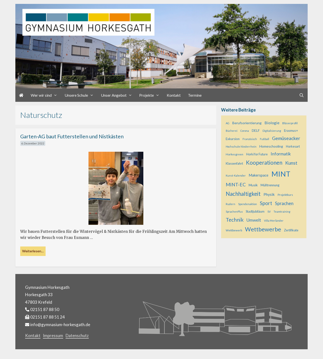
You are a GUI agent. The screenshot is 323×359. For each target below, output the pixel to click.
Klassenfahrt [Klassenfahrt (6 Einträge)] (234, 163)
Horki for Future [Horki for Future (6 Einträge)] (257, 154)
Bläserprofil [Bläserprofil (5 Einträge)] (290, 123)
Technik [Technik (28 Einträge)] (235, 220)
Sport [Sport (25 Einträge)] (266, 203)
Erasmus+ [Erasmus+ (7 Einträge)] (291, 130)
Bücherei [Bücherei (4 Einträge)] (231, 130)
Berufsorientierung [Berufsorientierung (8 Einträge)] (247, 123)
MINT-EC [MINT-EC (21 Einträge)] (236, 184)
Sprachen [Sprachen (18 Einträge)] (284, 203)
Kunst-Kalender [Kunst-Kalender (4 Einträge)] (236, 175)
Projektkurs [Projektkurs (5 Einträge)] (285, 195)
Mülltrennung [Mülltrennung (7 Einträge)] (270, 185)
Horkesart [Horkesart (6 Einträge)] (293, 146)
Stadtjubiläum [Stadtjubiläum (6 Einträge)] (255, 211)
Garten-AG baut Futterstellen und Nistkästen (72, 136)
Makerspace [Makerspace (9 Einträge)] (258, 175)
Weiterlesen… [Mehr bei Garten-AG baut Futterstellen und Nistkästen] (33, 251)
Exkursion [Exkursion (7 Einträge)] (233, 139)
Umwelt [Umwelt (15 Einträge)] (253, 220)
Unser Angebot (118, 95)
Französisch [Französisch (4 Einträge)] (250, 139)
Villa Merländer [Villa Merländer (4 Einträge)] (274, 220)
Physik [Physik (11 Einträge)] (269, 194)
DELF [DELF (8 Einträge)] (256, 130)
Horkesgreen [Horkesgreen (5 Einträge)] (234, 154)
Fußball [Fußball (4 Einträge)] (264, 139)
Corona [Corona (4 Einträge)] (244, 130)
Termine (195, 95)
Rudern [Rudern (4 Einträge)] (230, 204)
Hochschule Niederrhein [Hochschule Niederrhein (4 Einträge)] (241, 146)
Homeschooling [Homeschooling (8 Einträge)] (271, 146)
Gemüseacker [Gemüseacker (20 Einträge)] (286, 138)
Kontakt (174, 95)
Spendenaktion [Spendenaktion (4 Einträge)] (247, 204)
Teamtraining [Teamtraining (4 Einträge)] (282, 211)
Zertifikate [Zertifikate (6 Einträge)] (291, 230)
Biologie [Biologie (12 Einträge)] (271, 122)
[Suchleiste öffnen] (301, 95)
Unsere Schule (81, 95)
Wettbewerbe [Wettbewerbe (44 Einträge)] (263, 229)
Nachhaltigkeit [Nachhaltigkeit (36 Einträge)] (243, 193)
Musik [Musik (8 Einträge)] (253, 185)
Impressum (53, 335)
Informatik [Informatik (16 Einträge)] (281, 153)
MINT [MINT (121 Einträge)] (280, 174)
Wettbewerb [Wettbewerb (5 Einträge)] (234, 230)
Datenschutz (77, 335)
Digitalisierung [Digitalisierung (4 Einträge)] (272, 130)
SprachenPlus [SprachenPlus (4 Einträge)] (234, 211)
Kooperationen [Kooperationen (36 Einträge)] (264, 162)
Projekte (151, 95)
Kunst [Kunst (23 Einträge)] (291, 163)
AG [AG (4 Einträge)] (227, 123)
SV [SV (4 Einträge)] (269, 211)
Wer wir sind (46, 95)
